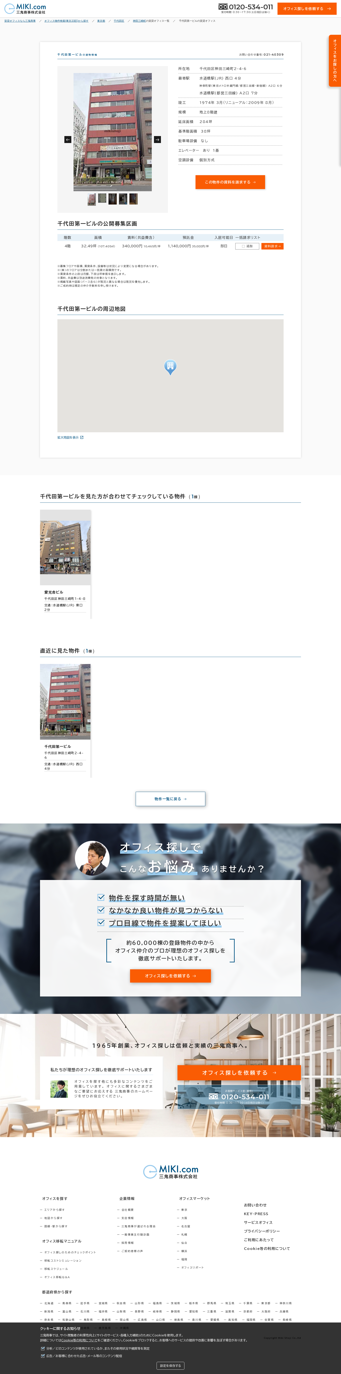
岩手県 (85, 1309)
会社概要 (137, 1217)
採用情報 (137, 1250)
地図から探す (53, 1225)
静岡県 (175, 1318)
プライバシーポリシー (273, 1230)
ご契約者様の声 (142, 1259)
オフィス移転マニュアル (59, 1248)
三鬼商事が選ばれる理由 (148, 1234)
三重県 (212, 1318)
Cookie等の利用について (79, 1340)
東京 (203, 1217)
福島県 (157, 1309)
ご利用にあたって (270, 1238)
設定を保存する (170, 1365)
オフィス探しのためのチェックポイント (70, 1259)
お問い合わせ (267, 1206)
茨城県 (175, 1309)
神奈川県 (286, 1309)
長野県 (139, 1318)
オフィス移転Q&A (57, 1284)
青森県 (67, 1309)
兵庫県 (284, 1318)
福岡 (203, 1267)
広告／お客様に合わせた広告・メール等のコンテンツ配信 (84, 1355)
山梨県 (121, 1318)
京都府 (248, 1318)
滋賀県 (230, 1318)
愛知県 (194, 1318)
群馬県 (212, 1309)
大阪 (203, 1225)
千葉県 (248, 1309)
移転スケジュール (56, 1276)
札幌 (203, 1242)
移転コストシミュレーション (63, 1267)
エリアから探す (54, 1217)
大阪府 (266, 1318)
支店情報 (137, 1225)
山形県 (139, 1309)
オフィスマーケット (211, 1206)
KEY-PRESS (268, 1214)
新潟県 (49, 1318)
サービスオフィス (270, 1222)
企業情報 (134, 1206)
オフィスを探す (52, 1206)
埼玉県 (230, 1309)
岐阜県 (157, 1318)
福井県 (103, 1318)
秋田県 (121, 1309)
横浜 (203, 1259)
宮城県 (103, 1309)
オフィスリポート (211, 1275)
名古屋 (204, 1234)
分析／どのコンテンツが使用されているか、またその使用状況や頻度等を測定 (98, 1348)
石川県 (85, 1318)
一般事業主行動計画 (145, 1242)
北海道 (49, 1309)
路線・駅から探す (56, 1234)
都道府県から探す (54, 1298)
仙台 (203, 1250)
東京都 (266, 1309)
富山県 (67, 1318)
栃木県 (194, 1309)
